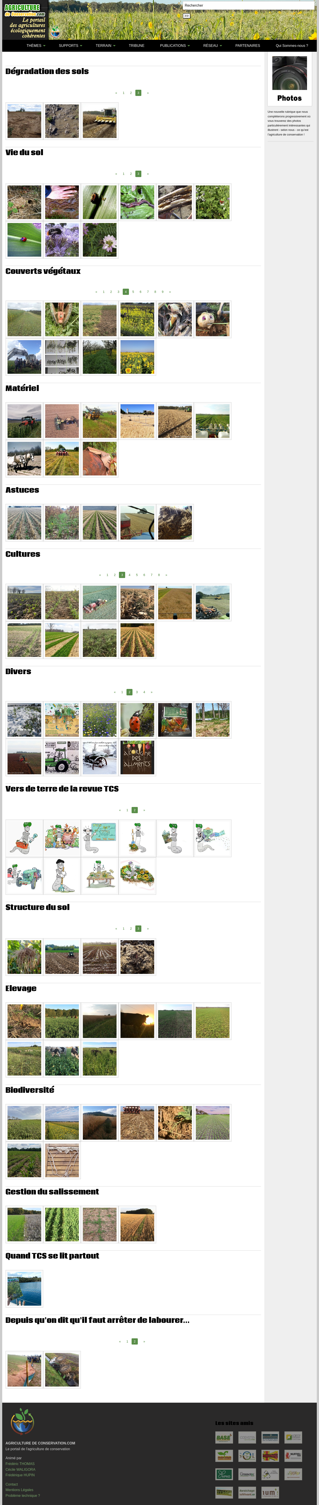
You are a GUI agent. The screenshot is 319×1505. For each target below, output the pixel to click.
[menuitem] (10, 46)
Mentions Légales (19, 1490)
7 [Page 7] (148, 292)
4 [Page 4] (129, 575)
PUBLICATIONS (173, 46)
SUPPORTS (68, 46)
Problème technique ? (23, 1495)
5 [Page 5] (133, 292)
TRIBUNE (136, 46)
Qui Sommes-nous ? (292, 46)
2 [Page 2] (131, 93)
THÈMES (34, 46)
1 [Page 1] (123, 93)
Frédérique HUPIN (20, 1475)
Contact (12, 1484)
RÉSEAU (210, 46)
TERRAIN (103, 46)
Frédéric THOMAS (20, 1464)
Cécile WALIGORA (20, 1469)
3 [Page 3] (118, 292)
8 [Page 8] (155, 292)
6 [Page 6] (141, 292)
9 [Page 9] (162, 292)
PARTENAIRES (247, 46)
